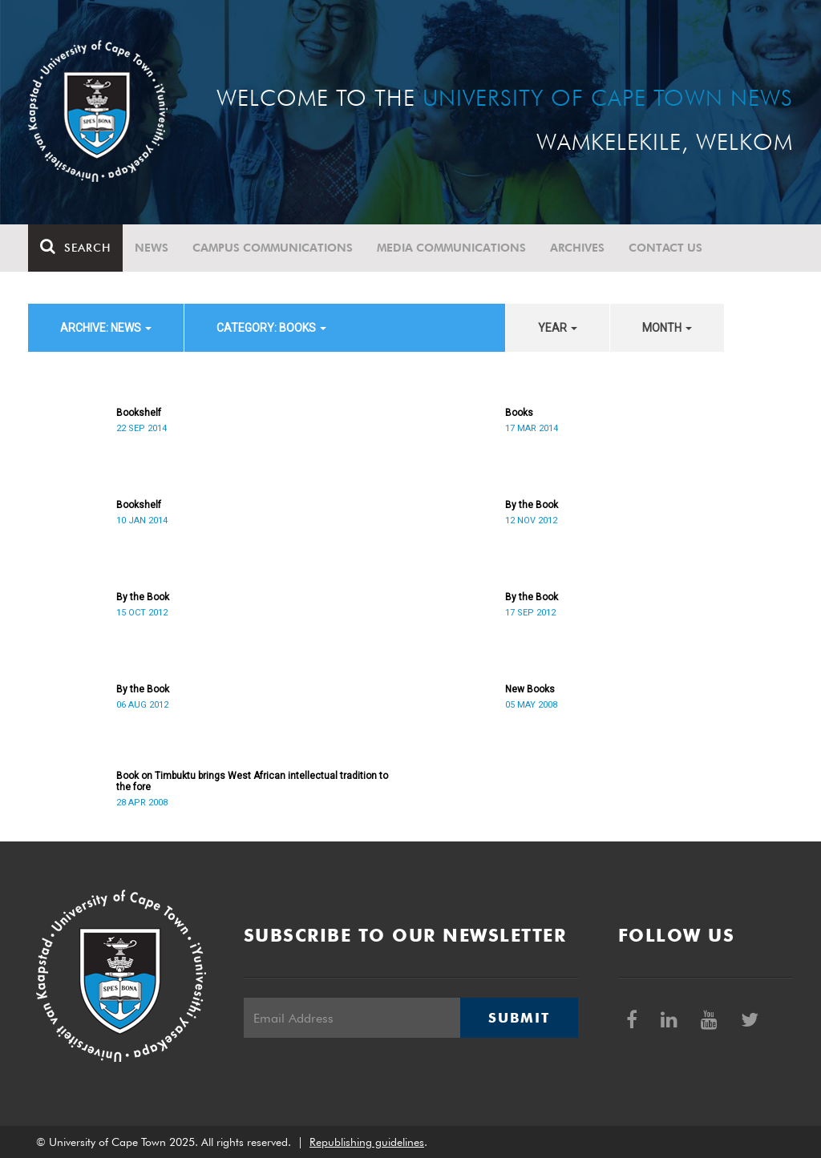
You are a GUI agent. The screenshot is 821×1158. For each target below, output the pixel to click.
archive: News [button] (106, 327)
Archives (577, 247)
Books (519, 412)
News (151, 247)
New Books (530, 689)
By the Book (531, 504)
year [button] (557, 327)
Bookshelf (138, 412)
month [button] (667, 327)
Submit (518, 1018)
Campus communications (272, 247)
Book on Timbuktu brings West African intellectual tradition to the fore (252, 781)
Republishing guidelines (366, 1142)
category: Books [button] (271, 327)
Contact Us (665, 247)
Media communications (451, 247)
